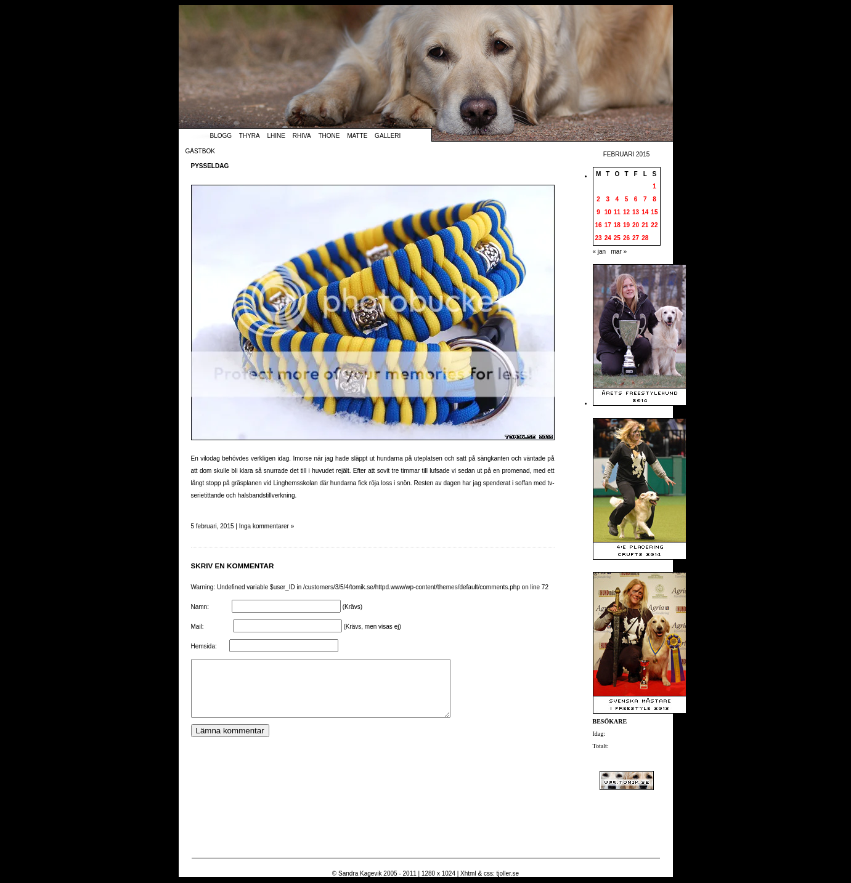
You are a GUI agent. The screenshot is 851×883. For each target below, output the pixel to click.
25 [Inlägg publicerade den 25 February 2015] (617, 238)
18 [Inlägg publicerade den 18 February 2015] (617, 225)
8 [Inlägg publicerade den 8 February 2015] (654, 199)
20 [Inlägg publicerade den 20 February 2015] (635, 225)
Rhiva (302, 135)
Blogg (221, 135)
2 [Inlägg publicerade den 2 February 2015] (598, 199)
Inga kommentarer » (267, 526)
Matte (357, 135)
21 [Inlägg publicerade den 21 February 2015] (644, 225)
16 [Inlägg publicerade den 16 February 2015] (598, 225)
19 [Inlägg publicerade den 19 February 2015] (626, 225)
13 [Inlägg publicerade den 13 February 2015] (635, 212)
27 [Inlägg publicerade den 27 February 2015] (635, 238)
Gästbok (200, 151)
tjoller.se (507, 873)
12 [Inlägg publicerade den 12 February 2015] (626, 212)
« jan (599, 251)
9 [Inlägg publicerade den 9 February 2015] (598, 212)
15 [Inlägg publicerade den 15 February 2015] (654, 212)
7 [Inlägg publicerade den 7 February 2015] (645, 199)
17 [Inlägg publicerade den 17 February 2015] (608, 225)
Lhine (276, 135)
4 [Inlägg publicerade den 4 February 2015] (617, 199)
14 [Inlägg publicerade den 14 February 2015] (644, 212)
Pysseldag (210, 166)
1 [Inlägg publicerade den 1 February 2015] (654, 186)
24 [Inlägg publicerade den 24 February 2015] (608, 238)
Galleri (388, 135)
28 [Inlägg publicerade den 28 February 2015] (644, 238)
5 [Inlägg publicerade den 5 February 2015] (627, 199)
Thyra (249, 135)
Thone (329, 135)
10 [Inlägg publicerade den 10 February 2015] (608, 212)
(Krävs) (352, 606)
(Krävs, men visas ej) (372, 626)
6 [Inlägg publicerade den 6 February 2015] (636, 199)
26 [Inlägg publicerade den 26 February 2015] (626, 238)
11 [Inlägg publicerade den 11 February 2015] (617, 212)
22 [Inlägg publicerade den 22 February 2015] (654, 225)
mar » (619, 251)
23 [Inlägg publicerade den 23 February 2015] (598, 238)
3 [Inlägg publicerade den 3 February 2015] (607, 199)
